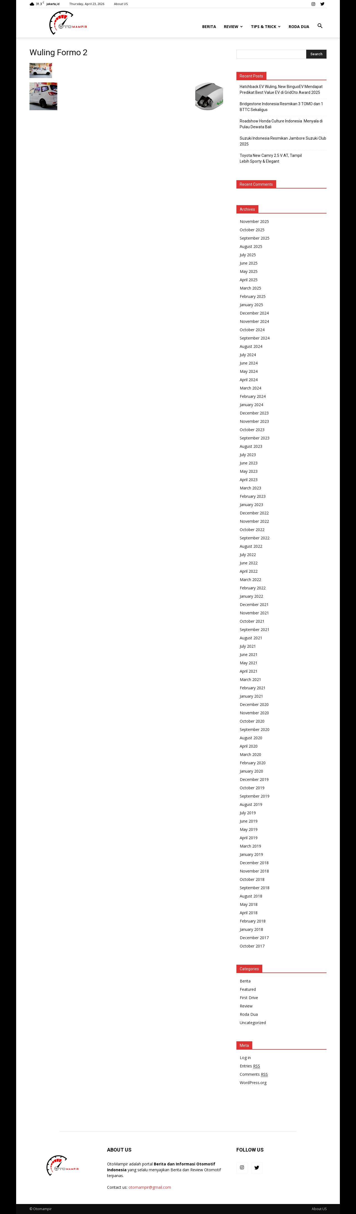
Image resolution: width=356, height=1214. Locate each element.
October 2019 (252, 787)
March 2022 (250, 579)
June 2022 (249, 562)
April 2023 (249, 479)
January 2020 (251, 771)
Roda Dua (299, 26)
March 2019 (250, 846)
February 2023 (253, 496)
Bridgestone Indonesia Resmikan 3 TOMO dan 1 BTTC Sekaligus (281, 107)
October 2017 (252, 946)
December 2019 (254, 779)
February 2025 (253, 296)
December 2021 (254, 604)
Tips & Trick (266, 26)
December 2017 (254, 937)
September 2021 (255, 629)
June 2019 (249, 821)
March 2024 (250, 388)
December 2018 (254, 862)
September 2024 (255, 338)
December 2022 (254, 513)
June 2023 (249, 463)
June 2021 (249, 654)
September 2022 (255, 538)
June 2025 (249, 263)
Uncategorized (253, 1022)
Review (233, 26)
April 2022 (249, 571)
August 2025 (251, 246)
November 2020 (254, 712)
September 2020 (255, 729)
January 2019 (251, 854)
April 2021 (249, 671)
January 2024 (251, 404)
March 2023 (250, 488)
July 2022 (248, 554)
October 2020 (252, 721)
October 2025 (252, 229)
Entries (250, 1066)
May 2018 (249, 904)
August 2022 (251, 546)
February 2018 (253, 921)
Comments (254, 1074)
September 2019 (255, 796)
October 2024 (252, 329)
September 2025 (255, 238)
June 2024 (249, 363)
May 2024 (249, 371)
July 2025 (248, 254)
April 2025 (249, 279)
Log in (245, 1057)
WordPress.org (253, 1082)
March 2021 (250, 679)
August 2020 (251, 737)
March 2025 (250, 288)
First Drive (249, 997)
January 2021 (251, 696)
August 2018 (251, 896)
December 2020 (254, 704)
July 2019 (248, 812)
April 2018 (249, 912)
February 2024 (253, 396)
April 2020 (249, 746)
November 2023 (254, 421)
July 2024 (248, 354)
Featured (248, 989)
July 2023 (248, 454)
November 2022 (254, 521)
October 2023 (252, 429)
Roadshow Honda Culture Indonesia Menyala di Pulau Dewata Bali (281, 124)
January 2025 (251, 304)
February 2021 (253, 687)
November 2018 (254, 871)
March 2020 (250, 754)
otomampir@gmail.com (149, 1187)
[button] (320, 26)
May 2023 (249, 471)
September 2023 (255, 438)
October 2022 (252, 529)
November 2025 (254, 221)
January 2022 (251, 596)
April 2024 (249, 379)
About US (121, 4)
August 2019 (251, 804)
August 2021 (251, 637)
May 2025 (249, 271)
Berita (209, 26)
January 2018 (251, 929)
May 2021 (249, 662)
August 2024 (251, 346)
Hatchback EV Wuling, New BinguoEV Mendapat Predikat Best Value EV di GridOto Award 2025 (281, 89)
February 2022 (253, 587)
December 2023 (254, 413)
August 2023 (251, 446)
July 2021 (248, 646)
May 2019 (249, 829)
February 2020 (253, 762)
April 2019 (249, 837)
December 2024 (254, 313)
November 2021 (254, 612)
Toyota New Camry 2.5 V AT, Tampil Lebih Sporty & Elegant (271, 158)
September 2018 (255, 887)
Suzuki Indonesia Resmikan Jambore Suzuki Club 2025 (283, 141)
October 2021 (252, 621)
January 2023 (251, 504)
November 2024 (254, 321)
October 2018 (252, 879)
